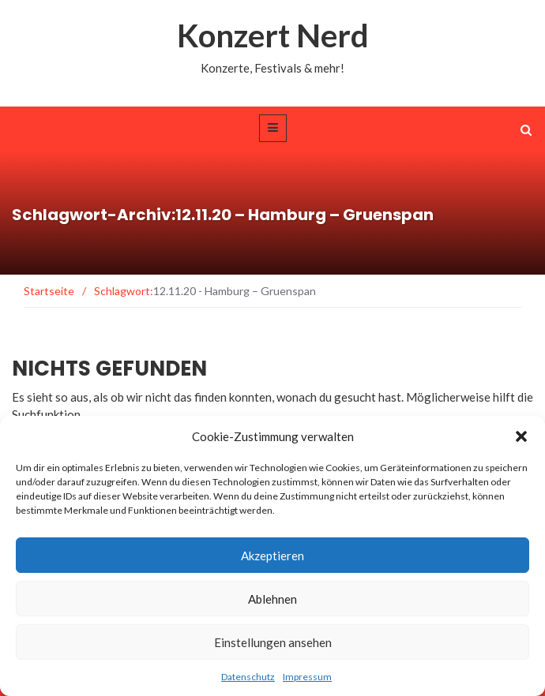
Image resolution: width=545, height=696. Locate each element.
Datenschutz (248, 677)
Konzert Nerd (273, 35)
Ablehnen (272, 599)
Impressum (307, 677)
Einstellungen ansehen (273, 642)
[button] (521, 436)
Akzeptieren (272, 555)
